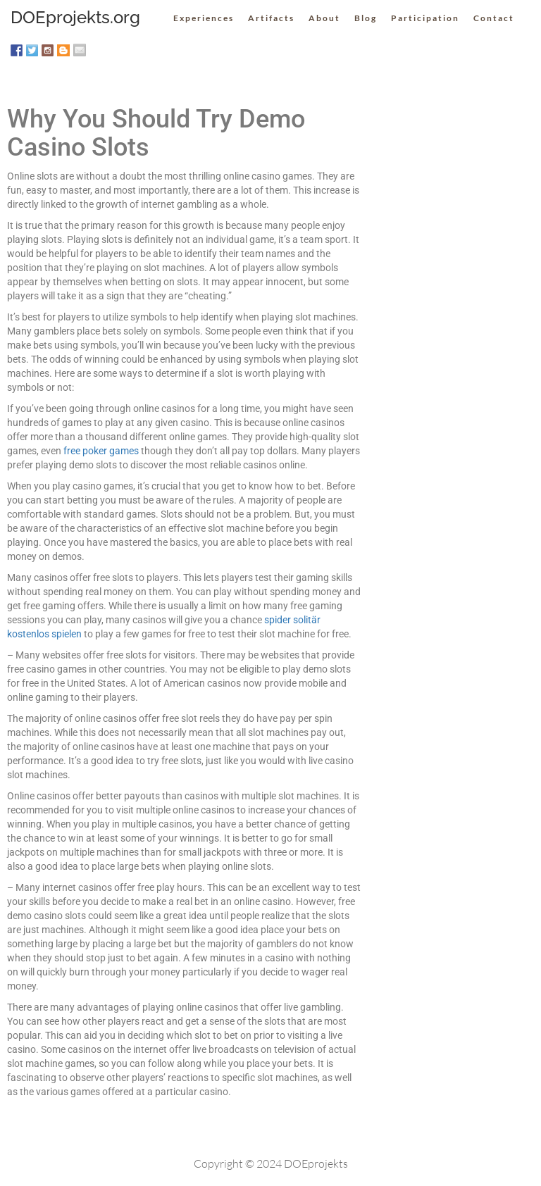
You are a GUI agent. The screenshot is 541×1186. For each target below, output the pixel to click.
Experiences (203, 18)
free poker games (101, 450)
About (324, 18)
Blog (365, 18)
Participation (425, 18)
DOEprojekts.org (75, 17)
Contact (493, 18)
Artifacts (271, 18)
